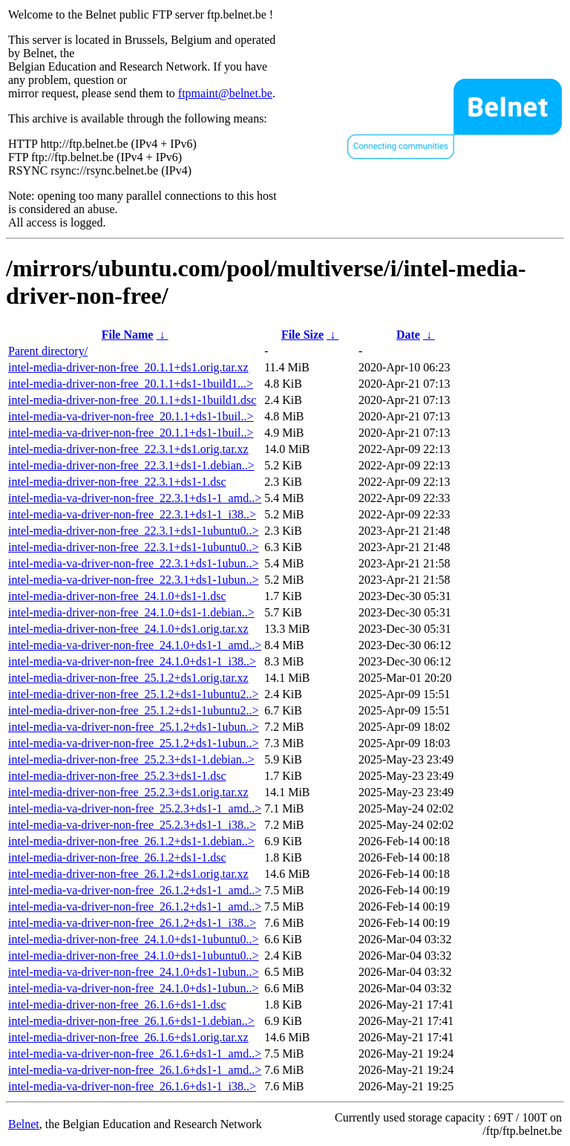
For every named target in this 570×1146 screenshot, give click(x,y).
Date (408, 334)
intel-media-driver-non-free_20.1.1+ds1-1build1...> (130, 383)
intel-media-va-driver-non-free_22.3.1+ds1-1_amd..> (134, 498)
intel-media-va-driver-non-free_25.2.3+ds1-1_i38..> (132, 824)
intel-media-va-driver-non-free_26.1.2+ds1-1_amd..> (134, 890)
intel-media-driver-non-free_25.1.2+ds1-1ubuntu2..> (133, 694)
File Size (302, 334)
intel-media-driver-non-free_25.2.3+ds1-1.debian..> (131, 759)
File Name (128, 334)
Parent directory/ (48, 351)
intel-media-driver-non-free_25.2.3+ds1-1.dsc (117, 775)
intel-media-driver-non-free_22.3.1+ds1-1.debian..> (131, 465)
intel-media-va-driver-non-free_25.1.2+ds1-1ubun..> (133, 726)
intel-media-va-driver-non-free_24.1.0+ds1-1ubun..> (133, 972)
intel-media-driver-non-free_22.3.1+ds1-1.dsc (117, 481)
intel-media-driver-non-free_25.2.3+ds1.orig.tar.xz (128, 792)
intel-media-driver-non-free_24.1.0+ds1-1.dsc (117, 596)
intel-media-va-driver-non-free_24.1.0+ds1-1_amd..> (134, 645)
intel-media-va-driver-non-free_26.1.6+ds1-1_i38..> (132, 1086)
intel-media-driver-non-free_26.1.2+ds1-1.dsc (117, 857)
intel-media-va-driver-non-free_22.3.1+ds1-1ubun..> (133, 563)
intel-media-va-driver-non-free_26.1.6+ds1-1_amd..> (134, 1053)
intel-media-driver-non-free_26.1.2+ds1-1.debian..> (131, 841)
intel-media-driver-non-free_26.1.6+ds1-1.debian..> (131, 1021)
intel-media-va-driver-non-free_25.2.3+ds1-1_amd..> (134, 808)
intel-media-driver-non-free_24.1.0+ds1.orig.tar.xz (128, 628)
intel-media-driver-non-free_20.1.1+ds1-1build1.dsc (132, 400)
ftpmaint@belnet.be (225, 93)
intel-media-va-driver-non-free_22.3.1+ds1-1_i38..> (132, 514)
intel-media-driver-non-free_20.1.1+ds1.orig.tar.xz (128, 367)
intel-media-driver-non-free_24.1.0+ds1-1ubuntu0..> (133, 939)
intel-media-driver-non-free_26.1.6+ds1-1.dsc (117, 1004)
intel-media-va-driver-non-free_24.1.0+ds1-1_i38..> (132, 661)
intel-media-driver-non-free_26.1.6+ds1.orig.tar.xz (128, 1037)
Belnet (23, 1124)
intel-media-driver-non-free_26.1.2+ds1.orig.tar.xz (128, 873)
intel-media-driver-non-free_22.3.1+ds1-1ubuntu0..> (133, 530)
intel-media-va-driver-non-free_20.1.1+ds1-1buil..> (131, 416)
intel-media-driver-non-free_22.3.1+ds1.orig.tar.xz (128, 449)
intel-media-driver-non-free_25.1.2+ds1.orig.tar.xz (128, 677)
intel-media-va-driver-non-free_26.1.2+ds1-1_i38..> (132, 923)
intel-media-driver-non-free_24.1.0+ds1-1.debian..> (131, 612)
